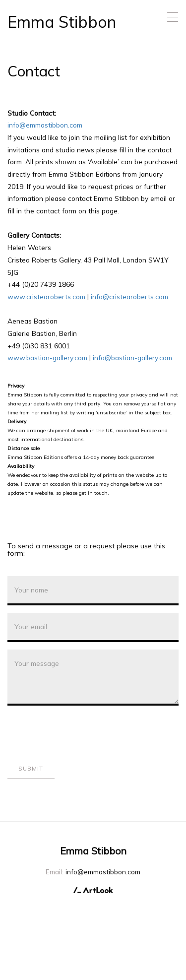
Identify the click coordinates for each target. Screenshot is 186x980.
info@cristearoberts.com (129, 296)
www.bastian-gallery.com (47, 357)
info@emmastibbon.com (44, 125)
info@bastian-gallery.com (132, 357)
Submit (30, 768)
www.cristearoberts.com (46, 296)
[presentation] (82, 732)
